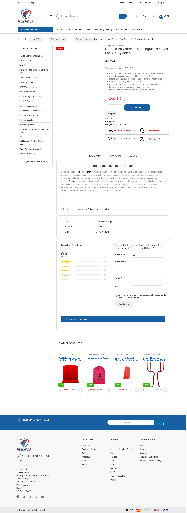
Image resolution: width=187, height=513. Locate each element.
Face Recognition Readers (31, 96)
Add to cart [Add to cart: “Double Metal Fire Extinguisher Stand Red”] (165, 390)
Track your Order (88, 449)
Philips (113, 464)
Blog (130, 2)
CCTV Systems (28, 87)
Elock (112, 453)
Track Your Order (144, 2)
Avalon (113, 445)
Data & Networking (29, 92)
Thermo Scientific (117, 476)
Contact (142, 449)
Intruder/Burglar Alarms (30, 115)
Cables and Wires (28, 82)
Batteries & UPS (27, 60)
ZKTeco (113, 457)
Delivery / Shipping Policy (150, 461)
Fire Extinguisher (83, 172)
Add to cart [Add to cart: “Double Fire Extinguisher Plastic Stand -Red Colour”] (80, 390)
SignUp (161, 423)
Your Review (120, 261)
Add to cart (139, 107)
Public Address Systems (31, 56)
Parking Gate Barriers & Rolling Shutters (32, 142)
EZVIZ (112, 472)
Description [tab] (95, 156)
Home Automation (28, 106)
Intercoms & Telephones (31, 111)
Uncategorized (27, 154)
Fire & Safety (36, 39)
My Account (163, 2)
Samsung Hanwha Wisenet (121, 449)
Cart (83, 453)
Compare (129, 67)
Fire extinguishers (58, 39)
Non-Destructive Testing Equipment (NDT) (34, 131)
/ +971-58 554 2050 (132, 29)
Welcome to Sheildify (26, 2)
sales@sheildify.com (106, 29)
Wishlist (79, 29)
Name (118, 278)
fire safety (73, 181)
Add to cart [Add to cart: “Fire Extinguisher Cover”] (109, 390)
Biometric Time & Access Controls (33, 71)
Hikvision (114, 468)
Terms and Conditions (148, 457)
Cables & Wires (28, 78)
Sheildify (23, 510)
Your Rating (120, 254)
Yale (112, 461)
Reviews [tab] (132, 156)
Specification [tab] (114, 156)
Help (89, 29)
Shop (68, 29)
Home (59, 29)
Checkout (85, 457)
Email (118, 286)
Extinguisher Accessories (86, 39)
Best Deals (25, 65)
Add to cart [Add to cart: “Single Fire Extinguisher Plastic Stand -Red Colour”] (137, 390)
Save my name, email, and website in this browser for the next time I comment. (142, 296)
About (122, 2)
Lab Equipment (27, 120)
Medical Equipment (29, 125)
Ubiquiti (113, 480)
